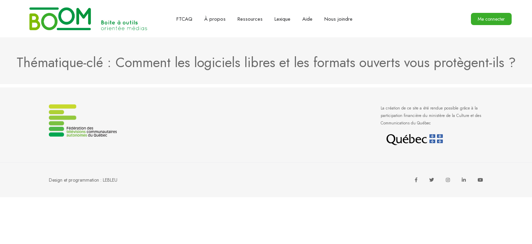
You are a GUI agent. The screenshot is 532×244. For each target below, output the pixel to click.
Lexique (282, 19)
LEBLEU (110, 180)
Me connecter (491, 19)
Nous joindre (338, 19)
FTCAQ (184, 19)
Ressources (250, 19)
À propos (215, 19)
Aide (307, 19)
